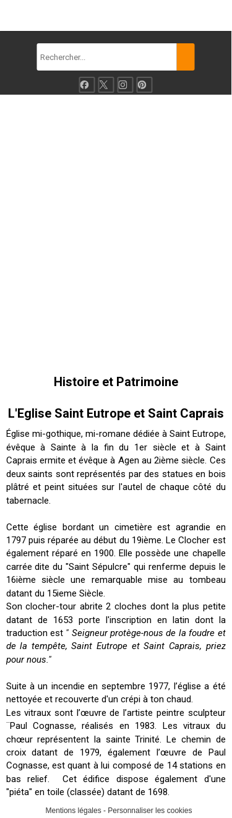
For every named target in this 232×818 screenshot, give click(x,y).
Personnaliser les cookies (150, 810)
